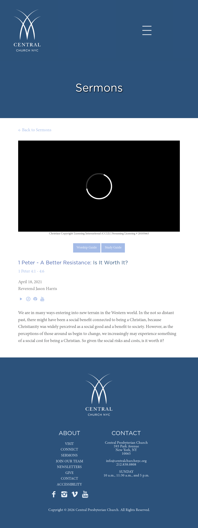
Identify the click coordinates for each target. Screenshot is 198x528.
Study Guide (113, 247)
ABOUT (69, 433)
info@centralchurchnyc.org (126, 461)
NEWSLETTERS (69, 467)
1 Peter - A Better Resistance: (55, 262)
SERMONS (69, 455)
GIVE (69, 473)
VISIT (69, 444)
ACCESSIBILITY (69, 484)
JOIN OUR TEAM (69, 461)
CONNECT (69, 449)
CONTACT (69, 479)
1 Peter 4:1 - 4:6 (31, 271)
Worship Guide (87, 247)
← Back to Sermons (34, 130)
